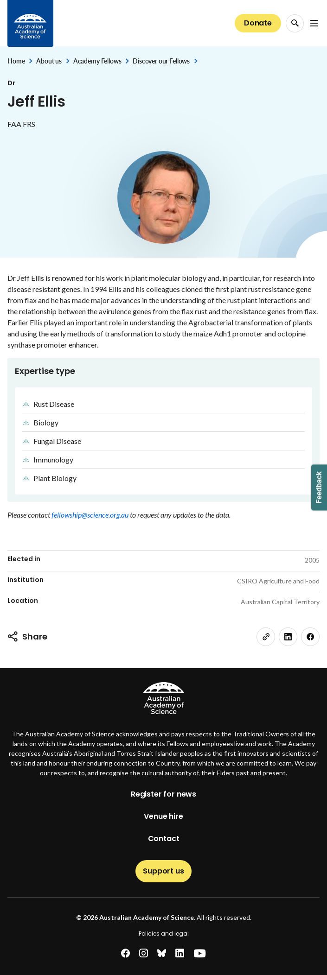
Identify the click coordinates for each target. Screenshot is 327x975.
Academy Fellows (97, 61)
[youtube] (199, 953)
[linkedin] (288, 636)
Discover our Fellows (161, 61)
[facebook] (310, 636)
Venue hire (163, 816)
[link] (265, 636)
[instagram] (143, 953)
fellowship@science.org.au (90, 514)
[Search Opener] (295, 23)
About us (49, 61)
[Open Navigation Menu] (314, 23)
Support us (163, 871)
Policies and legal (164, 933)
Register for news (163, 794)
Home (16, 61)
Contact (164, 838)
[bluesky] (161, 953)
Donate (258, 23)
